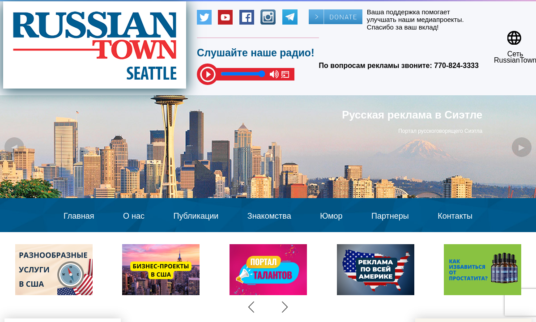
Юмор (331, 216)
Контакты (455, 216)
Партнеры (390, 216)
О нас (134, 216)
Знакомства (269, 216)
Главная (79, 216)
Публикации (195, 216)
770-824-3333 (456, 65)
